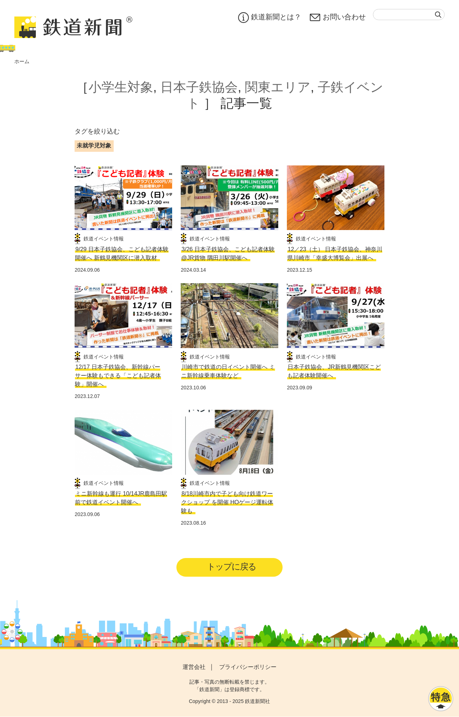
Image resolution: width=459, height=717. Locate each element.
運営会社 (194, 667)
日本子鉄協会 (199, 87)
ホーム (21, 61)
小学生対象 (121, 87)
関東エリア (278, 87)
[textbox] (409, 14)
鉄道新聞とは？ (269, 17)
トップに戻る (231, 566)
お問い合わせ (338, 17)
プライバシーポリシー (247, 667)
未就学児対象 (94, 145)
